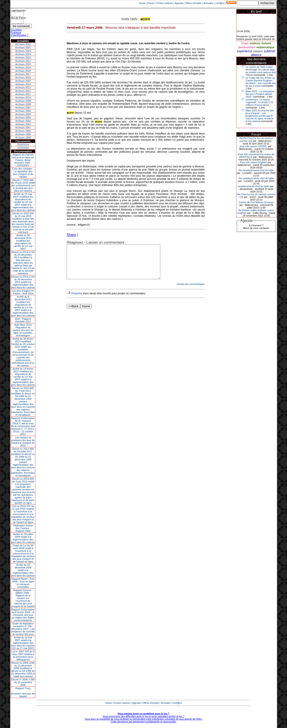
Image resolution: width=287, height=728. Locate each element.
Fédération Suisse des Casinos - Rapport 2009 (23, 528)
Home (142, 3)
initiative (258, 51)
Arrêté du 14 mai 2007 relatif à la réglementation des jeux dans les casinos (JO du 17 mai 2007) (23, 643)
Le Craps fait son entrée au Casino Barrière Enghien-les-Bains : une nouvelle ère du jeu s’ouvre (261, 81)
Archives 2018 (23, 71)
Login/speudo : (19, 10)
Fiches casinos (165, 3)
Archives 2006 (23, 111)
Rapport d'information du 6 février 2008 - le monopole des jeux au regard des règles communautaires (23, 615)
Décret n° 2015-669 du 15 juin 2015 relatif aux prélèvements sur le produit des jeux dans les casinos (23, 185)
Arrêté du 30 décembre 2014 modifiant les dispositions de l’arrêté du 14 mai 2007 (23, 242)
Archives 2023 (23, 54)
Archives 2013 (23, 87)
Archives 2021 (23, 61)
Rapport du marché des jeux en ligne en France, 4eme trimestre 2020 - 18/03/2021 (23, 160)
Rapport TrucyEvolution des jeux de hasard (23, 692)
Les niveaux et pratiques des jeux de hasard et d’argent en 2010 (23, 441)
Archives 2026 (23, 44)
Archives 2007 (23, 107)
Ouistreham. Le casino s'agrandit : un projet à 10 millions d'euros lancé (259, 102)
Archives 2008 (23, 104)
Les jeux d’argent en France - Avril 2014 (23, 292)
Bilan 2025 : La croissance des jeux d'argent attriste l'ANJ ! (260, 94)
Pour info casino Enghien (253, 162)
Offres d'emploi (193, 3)
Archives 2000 (23, 131)
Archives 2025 (23, 47)
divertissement (246, 47)
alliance (256, 55)
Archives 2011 (23, 94)
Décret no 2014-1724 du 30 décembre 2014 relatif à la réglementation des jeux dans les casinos (23, 282)
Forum (151, 3)
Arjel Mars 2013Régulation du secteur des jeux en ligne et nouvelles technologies (23, 330)
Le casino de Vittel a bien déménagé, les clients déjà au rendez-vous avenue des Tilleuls (261, 71)
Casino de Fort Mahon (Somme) (256, 202)
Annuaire (208, 3)
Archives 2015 (23, 81)
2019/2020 (23, 147)
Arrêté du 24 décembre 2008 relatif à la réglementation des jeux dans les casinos (23, 570)
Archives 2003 (23, 121)
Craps (245, 43)
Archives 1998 (23, 137)
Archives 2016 (23, 77)
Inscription (16, 29)
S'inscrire (76, 300)
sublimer (269, 51)
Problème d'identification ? (19, 33)
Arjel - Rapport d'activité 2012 (23, 320)
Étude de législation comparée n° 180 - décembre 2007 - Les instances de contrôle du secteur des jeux (23, 629)
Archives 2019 (23, 67)
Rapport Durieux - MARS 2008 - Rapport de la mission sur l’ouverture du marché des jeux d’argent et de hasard (23, 598)
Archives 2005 (23, 114)
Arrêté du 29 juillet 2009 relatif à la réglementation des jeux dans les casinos (23, 538)
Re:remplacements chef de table (256, 170)
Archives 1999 (23, 134)
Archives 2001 (23, 127)
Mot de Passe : (19, 17)
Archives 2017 (23, 74)
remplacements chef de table (253, 186)
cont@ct (219, 3)
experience (244, 51)
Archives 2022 (23, 57)
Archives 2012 (23, 91)
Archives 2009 (23, 101)
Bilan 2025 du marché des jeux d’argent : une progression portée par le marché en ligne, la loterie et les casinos (260, 115)
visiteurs (254, 43)
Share (71, 235)
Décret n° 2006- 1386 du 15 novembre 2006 (23, 682)
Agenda (179, 3)
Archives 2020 (23, 64)
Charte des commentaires (191, 290)
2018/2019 (23, 144)
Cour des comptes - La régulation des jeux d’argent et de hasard (23, 172)
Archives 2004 (23, 117)
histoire (266, 43)
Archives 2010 (23, 97)
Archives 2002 (23, 124)
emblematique (265, 47)
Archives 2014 (23, 84)
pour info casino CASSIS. (253, 146)
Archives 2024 (23, 51)
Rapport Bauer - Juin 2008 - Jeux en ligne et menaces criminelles (23, 583)
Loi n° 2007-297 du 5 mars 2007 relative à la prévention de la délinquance (23, 655)
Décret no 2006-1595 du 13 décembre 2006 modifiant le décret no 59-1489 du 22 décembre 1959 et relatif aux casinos (23, 670)
